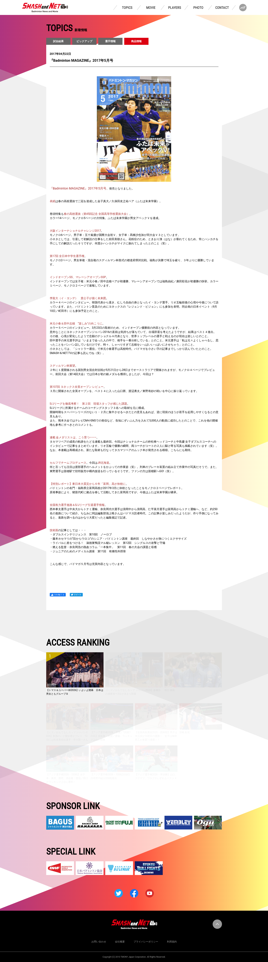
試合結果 (58, 41)
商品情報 (136, 41)
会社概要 (120, 941)
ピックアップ (84, 41)
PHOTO (198, 7)
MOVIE (151, 7)
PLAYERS (174, 7)
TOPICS (127, 7)
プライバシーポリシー (146, 941)
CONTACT (222, 7)
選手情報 (110, 41)
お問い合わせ (98, 941)
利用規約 (172, 941)
